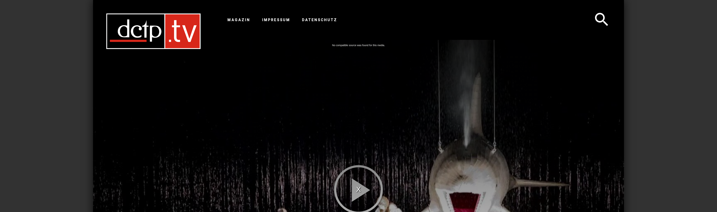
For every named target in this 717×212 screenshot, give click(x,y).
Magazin (238, 20)
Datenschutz (319, 20)
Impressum (276, 20)
